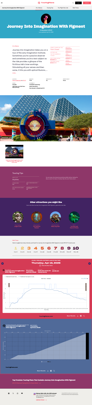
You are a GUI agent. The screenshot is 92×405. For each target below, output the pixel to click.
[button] (81, 278)
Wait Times (76, 8)
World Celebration (16, 80)
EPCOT (50, 30)
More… (14, 73)
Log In (78, 2)
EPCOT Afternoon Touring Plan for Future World (26, 383)
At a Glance (39, 8)
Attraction (44, 30)
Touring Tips (50, 8)
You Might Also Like (63, 8)
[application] (46, 294)
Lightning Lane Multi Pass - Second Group (18, 87)
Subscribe (87, 2)
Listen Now (41, 400)
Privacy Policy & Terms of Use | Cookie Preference (70, 394)
